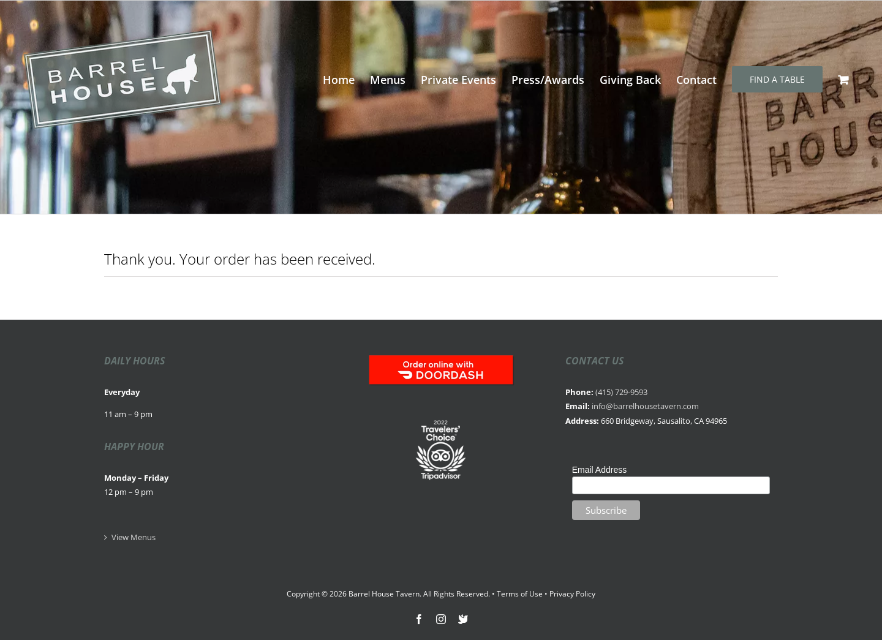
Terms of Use (520, 594)
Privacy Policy (572, 594)
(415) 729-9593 (621, 391)
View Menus (133, 537)
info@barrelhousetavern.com (645, 406)
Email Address (599, 470)
